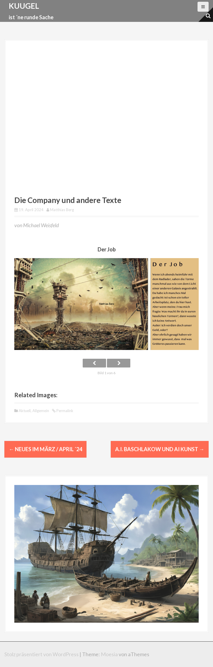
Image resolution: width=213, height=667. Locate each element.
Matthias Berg (62, 209)
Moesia (109, 654)
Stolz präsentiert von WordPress (41, 654)
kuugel (24, 5)
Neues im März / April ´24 (45, 449)
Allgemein (40, 410)
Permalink (64, 410)
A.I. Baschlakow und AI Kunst (159, 449)
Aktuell (25, 410)
